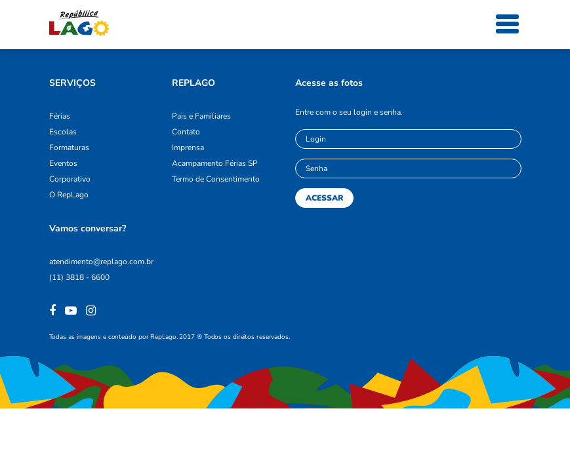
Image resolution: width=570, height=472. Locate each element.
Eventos (63, 163)
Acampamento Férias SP (215, 163)
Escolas (63, 132)
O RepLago (69, 194)
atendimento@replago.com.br (101, 261)
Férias (59, 116)
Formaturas (69, 147)
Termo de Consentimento (216, 179)
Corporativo (70, 179)
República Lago (79, 23)
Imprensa (188, 147)
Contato (186, 132)
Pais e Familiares (201, 116)
